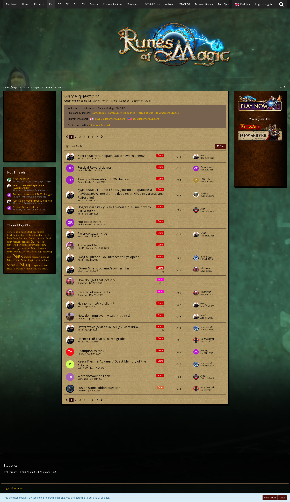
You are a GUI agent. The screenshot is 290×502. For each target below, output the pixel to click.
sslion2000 (83, 368)
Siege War (137, 100)
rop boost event (90, 222)
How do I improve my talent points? (104, 316)
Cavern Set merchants (94, 292)
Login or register (264, 4)
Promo (16, 260)
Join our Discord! (101, 125)
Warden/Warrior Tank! (94, 376)
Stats (9, 268)
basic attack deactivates (32, 232)
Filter (220, 146)
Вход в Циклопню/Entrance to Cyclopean (108, 257)
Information (35, 244)
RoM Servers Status (167, 112)
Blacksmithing (26, 235)
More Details (270, 497)
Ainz (202, 209)
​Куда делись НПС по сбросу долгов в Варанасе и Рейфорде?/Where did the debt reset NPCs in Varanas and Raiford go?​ (121, 194)
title (21, 268)
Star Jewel (43, 265)
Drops (32, 238)
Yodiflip (204, 193)
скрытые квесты (40, 268)
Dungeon (124, 100)
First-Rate (25, 241)
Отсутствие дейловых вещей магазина (108, 327)
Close (282, 497)
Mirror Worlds (14, 251)
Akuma (204, 350)
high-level (11, 244)
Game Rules (99, 112)
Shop (26, 264)
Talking (81, 353)
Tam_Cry (205, 179)
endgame (40, 238)
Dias (21, 238)
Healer (43, 241)
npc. (9, 257)
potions (45, 257)
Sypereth (82, 390)
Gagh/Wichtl (207, 339)
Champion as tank (91, 351)
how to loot (22, 244)
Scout (11, 265)
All (89, 100)
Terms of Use (145, 112)
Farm (9, 241)
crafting (48, 235)
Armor (10, 232)
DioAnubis (83, 378)
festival (16, 241)
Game (35, 241)
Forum (105, 100)
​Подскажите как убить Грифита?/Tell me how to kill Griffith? (114, 209)
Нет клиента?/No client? (96, 303)
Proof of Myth (27, 260)
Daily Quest (12, 238)
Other (148, 100)
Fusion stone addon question (99, 388)
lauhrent (82, 318)
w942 (80, 158)
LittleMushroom (85, 248)
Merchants (39, 248)
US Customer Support (143, 118)
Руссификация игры (93, 233)
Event (48, 238)
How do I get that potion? (96, 280)
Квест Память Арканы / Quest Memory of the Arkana (112, 363)
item (43, 244)
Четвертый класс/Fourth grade (101, 339)
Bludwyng (205, 268)
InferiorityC (206, 257)
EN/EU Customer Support (107, 118)
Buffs (41, 235)
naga (40, 251)
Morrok (25, 251)
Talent (16, 268)
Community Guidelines (121, 112)
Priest (10, 260)
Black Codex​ (13, 235)
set (17, 265)
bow (36, 235)
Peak (17, 256)
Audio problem (89, 245)
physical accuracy (32, 257)
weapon (28, 268)
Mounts (33, 251)
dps (26, 238)
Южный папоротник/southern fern (32, 200)
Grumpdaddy (84, 170)
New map (48, 251)
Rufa (46, 260)
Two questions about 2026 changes (32, 194)
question (39, 260)
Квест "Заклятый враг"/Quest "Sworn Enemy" (30, 186)
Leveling (11, 248)
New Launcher (21, 178)
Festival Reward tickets (25, 207)
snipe (35, 265)
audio (17, 232)
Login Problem (23, 248)
